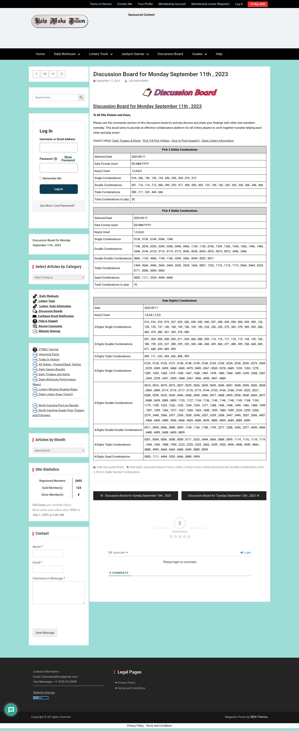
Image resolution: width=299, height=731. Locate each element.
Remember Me (50, 178)
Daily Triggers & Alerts (127, 140)
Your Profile (145, 4)
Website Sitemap (46, 331)
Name (38, 547)
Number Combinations (243, 467)
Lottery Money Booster (215, 467)
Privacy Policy (126, 682)
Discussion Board (170, 54)
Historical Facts (46, 354)
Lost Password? (64, 205)
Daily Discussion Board (110, 467)
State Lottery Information (218, 140)
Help (219, 54)
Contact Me (124, 4)
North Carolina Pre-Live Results (56, 405)
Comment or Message (49, 578)
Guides (197, 54)
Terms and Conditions (131, 688)
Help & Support (45, 321)
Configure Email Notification (53, 316)
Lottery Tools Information (52, 306)
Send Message (45, 632)
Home (40, 54)
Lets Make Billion (139, 80)
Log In (239, 4)
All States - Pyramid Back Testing (57, 364)
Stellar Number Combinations (122, 472)
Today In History (46, 359)
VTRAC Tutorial (45, 349)
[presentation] (62, 622)
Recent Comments (47, 326)
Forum (169, 467)
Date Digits (136, 467)
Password (46, 159)
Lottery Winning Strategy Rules (55, 389)
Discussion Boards (48, 311)
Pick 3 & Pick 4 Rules (156, 140)
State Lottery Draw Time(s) (53, 394)
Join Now (46, 205)
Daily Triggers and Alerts (51, 374)
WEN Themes (259, 717)
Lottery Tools (98, 54)
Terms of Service (101, 4)
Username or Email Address (57, 139)
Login (245, 552)
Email (37, 562)
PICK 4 (100, 472)
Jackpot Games (132, 54)
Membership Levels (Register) (210, 4)
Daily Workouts (65, 54)
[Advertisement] (197, 33)
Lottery (178, 467)
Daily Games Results (49, 369)
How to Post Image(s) (186, 140)
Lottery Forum (192, 467)
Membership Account (172, 4)
